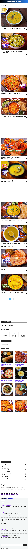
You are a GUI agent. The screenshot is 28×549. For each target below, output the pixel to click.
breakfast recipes (4, 362)
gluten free (3, 178)
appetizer (2, 395)
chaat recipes (3, 529)
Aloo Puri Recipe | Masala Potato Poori (9, 532)
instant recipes (3, 378)
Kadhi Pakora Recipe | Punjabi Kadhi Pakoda (12, 292)
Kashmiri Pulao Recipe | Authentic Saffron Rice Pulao (12, 513)
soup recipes (3, 241)
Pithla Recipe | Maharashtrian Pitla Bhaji (11, 220)
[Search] (25, 545)
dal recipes (3, 26)
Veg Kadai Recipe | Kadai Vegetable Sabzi (11, 93)
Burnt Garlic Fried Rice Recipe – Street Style (10, 528)
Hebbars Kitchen (3, 29)
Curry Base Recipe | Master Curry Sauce (11, 157)
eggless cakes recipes (18, 362)
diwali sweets (3, 411)
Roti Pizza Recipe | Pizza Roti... (6, 380)
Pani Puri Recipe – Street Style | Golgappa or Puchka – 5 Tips (13, 530)
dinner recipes (3, 512)
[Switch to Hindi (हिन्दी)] (5, 325)
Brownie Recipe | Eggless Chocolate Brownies (10, 537)
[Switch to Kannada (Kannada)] (10, 325)
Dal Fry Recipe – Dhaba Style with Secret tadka (13, 28)
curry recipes (3, 49)
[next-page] (17, 299)
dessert (16, 378)
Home (2, 3)
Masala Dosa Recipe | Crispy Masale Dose (9, 535)
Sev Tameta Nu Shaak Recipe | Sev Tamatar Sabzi (14, 116)
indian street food (18, 395)
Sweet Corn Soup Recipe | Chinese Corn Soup (12, 180)
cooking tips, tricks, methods (5, 155)
